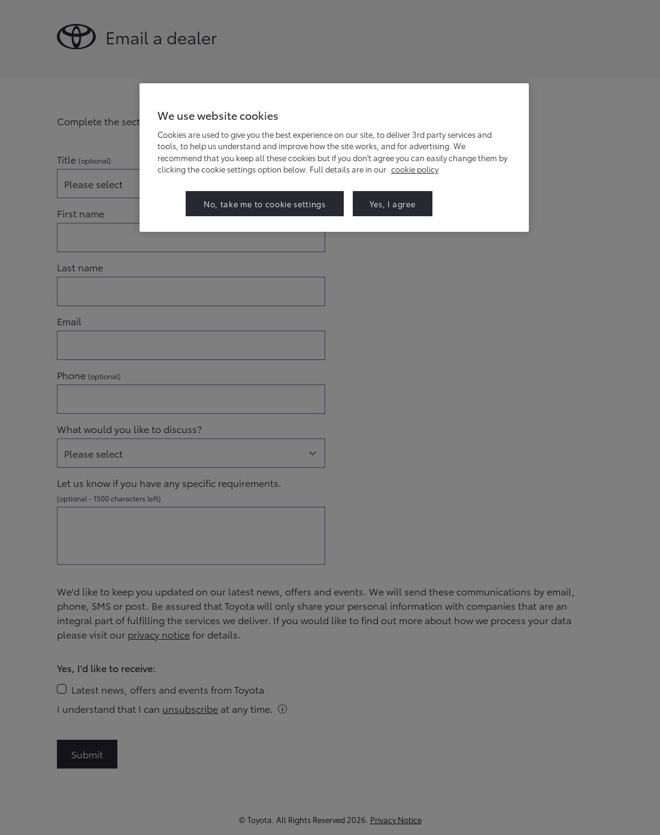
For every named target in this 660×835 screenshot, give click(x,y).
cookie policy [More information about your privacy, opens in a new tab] (414, 169)
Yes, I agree (393, 203)
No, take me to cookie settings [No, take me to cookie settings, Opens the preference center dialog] (265, 203)
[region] (334, 157)
